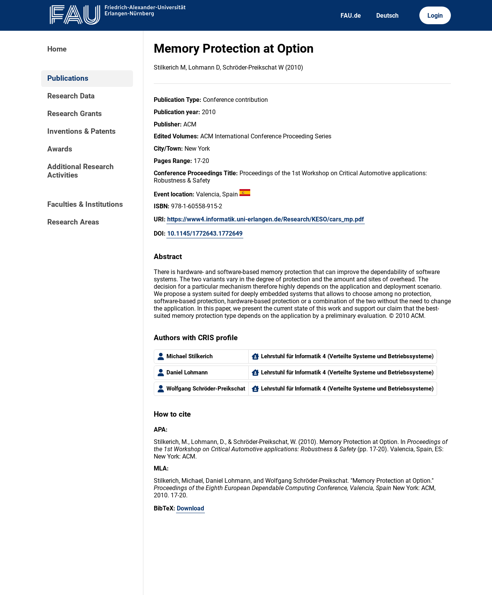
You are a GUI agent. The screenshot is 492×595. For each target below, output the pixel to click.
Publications (67, 78)
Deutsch (387, 15)
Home (56, 49)
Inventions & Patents (81, 131)
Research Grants (74, 114)
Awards (59, 149)
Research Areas (73, 222)
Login (435, 15)
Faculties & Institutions (85, 204)
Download (190, 508)
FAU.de (351, 15)
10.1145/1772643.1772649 (205, 233)
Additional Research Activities (80, 171)
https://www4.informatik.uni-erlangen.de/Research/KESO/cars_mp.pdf (265, 219)
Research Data (71, 96)
